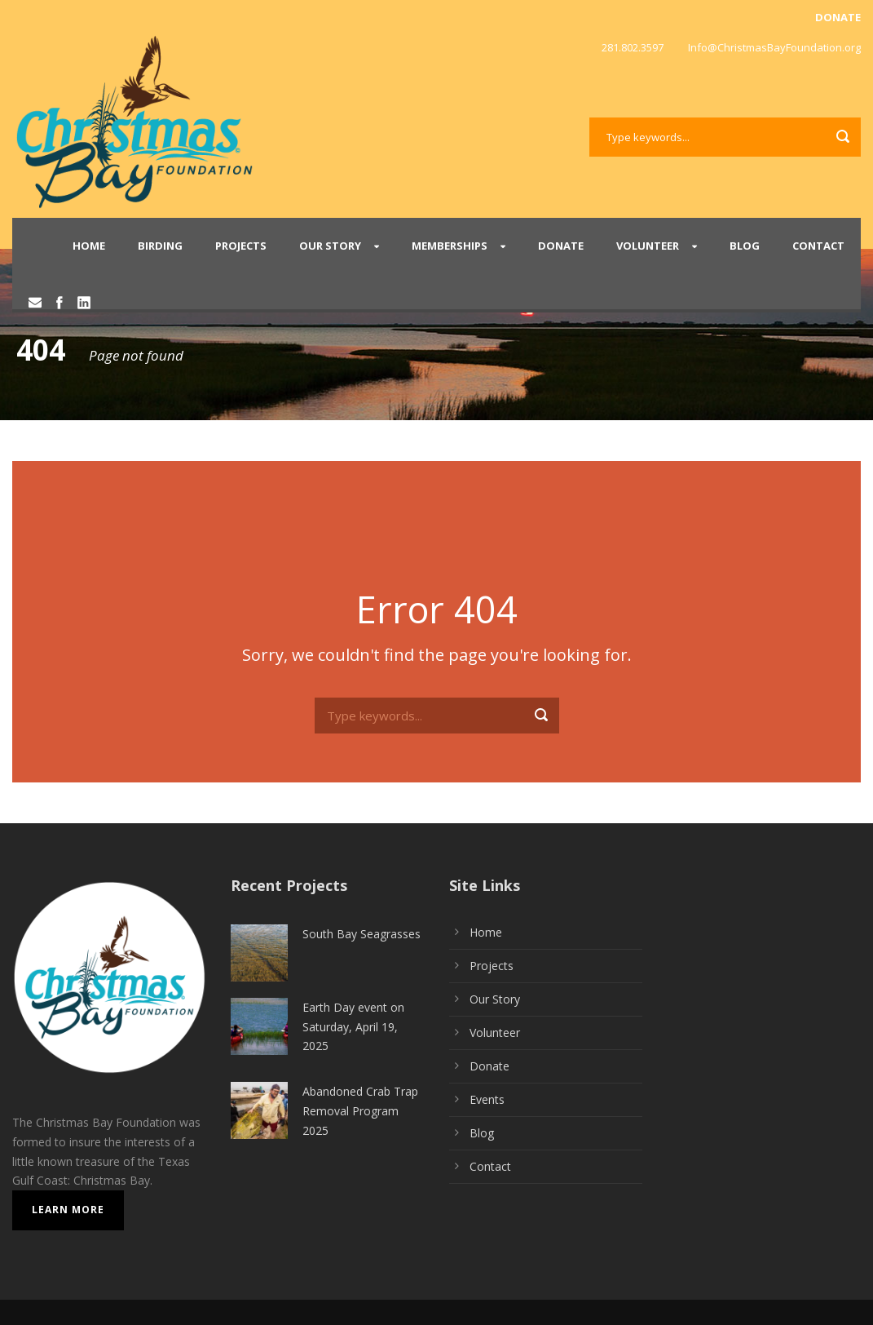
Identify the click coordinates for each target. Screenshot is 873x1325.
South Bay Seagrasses (361, 934)
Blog (745, 245)
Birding (160, 245)
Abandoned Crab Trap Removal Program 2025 (360, 1110)
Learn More (68, 1209)
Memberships (449, 245)
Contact (818, 245)
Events (487, 1099)
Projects (241, 245)
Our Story (330, 245)
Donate (561, 245)
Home (89, 245)
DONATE (838, 17)
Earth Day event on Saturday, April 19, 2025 (353, 1026)
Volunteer (647, 245)
